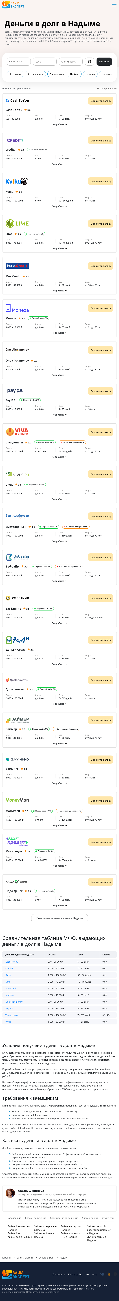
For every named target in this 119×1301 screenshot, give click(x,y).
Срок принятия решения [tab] (64, 1217)
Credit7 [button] (9, 968)
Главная (6, 1257)
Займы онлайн (25, 1257)
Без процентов (35, 74)
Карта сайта (75, 1274)
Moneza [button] (9, 995)
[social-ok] (108, 1274)
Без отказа (15, 74)
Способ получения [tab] (35, 1217)
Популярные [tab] (14, 1217)
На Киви (74, 74)
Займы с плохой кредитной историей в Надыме (99, 1230)
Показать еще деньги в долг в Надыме (59, 918)
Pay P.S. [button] (9, 1008)
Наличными (108, 74)
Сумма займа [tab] (109, 1217)
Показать (104, 61)
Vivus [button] (8, 1021)
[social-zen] (115, 1274)
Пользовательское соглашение (42, 1291)
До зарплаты (57, 74)
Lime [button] (7, 981)
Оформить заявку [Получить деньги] (100, 100)
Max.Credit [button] (11, 988)
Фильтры (89, 61)
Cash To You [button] (11, 961)
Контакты (91, 1274)
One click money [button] (13, 1001)
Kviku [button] (8, 975)
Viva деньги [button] (11, 1015)
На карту (90, 74)
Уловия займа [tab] (90, 1217)
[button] (59, 124)
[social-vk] (102, 1274)
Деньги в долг (46, 1257)
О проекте (59, 1274)
